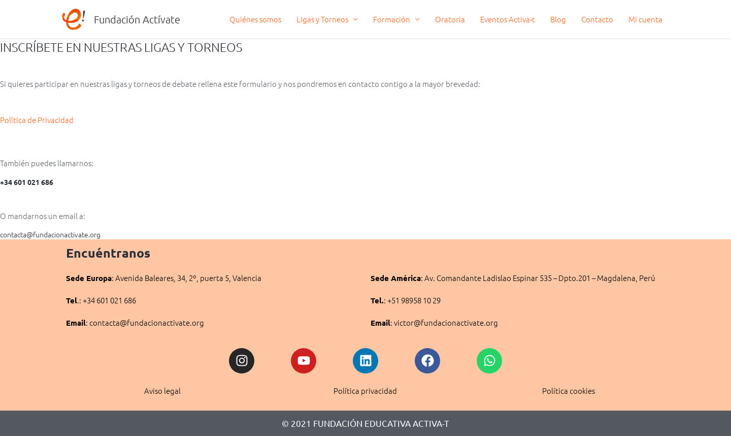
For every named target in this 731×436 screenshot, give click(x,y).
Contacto (597, 19)
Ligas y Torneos (322, 19)
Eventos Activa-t (507, 19)
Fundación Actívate (137, 19)
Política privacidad (365, 390)
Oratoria (450, 19)
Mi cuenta (645, 19)
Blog (558, 19)
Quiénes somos (255, 19)
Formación (391, 19)
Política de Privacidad (37, 119)
